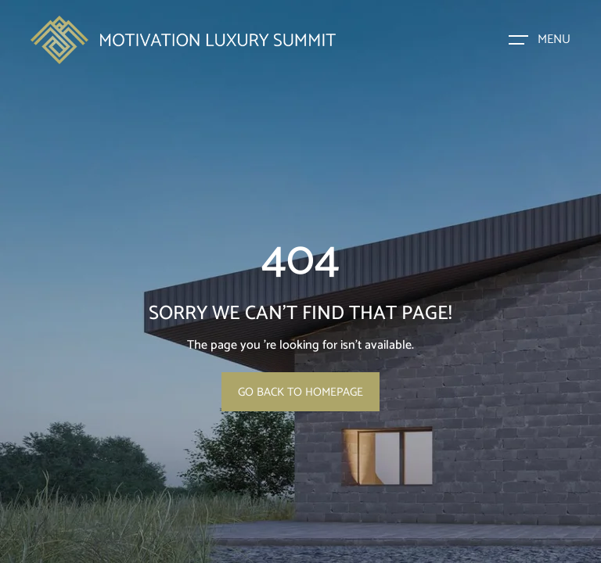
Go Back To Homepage (300, 392)
